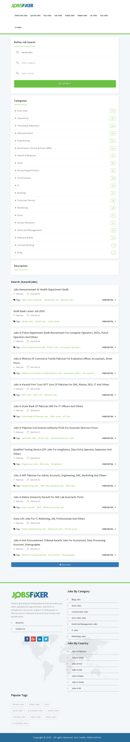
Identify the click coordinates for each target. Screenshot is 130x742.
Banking (21, 192)
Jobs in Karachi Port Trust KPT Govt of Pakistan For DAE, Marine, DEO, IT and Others (61, 384)
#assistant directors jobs (62, 438)
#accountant (54, 555)
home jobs (18, 710)
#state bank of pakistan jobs (35, 416)
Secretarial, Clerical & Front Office (34, 148)
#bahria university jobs (53, 507)
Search (65, 83)
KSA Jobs (47, 15)
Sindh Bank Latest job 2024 (28, 311)
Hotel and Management (29, 230)
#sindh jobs (40, 321)
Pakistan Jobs (21, 15)
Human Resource (26, 222)
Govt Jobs (22, 110)
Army (20, 215)
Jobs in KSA (77, 663)
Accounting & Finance (28, 170)
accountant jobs (35, 710)
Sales (20, 162)
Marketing (22, 207)
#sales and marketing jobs (34, 529)
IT (18, 185)
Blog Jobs (76, 599)
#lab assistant (28, 507)
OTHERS (18, 27)
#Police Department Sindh (33, 347)
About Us (20, 622)
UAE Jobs (58, 15)
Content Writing (25, 245)
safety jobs (53, 710)
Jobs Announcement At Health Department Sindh (40, 289)
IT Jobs (75, 630)
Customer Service (26, 200)
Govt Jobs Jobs (79, 618)
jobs (46, 704)
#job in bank (53, 321)
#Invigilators (56, 464)
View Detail (109, 299)
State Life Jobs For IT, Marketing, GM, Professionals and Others (49, 518)
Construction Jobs (80, 611)
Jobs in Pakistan (79, 651)
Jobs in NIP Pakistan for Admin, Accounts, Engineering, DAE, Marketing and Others (59, 475)
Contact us (20, 628)
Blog (19, 252)
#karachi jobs (67, 299)
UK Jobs (93, 15)
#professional (71, 529)
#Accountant (88, 373)
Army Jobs (76, 605)
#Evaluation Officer (72, 373)
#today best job (51, 299)
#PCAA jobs (43, 438)
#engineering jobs (30, 485)
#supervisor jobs (30, 464)
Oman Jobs (82, 15)
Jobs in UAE (77, 670)
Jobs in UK (76, 688)
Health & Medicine (26, 155)
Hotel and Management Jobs (85, 624)
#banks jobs (27, 321)
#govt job (38, 395)
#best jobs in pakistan (32, 299)
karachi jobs (18, 704)
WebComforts (94, 737)
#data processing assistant (34, 555)
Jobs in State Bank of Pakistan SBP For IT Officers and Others (48, 406)
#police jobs (53, 347)
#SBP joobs (55, 416)
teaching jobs (19, 717)
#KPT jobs (26, 395)
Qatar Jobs (35, 15)
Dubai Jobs (70, 15)
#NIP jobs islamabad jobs (52, 485)
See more (65, 564)
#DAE (39, 507)
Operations (23, 118)
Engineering (23, 140)
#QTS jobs (44, 464)
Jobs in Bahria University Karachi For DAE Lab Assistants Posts (48, 497)
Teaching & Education (28, 125)
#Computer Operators (70, 347)
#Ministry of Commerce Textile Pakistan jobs (42, 373)
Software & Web (25, 237)
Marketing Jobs (79, 636)
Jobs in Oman (78, 682)
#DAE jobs (70, 485)
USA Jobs (104, 15)
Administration (25, 133)
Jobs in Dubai (78, 676)
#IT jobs (66, 416)
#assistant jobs (29, 438)
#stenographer (68, 555)
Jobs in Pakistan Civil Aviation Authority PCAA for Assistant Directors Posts (55, 427)
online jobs (34, 704)
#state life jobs (55, 529)
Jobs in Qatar (78, 657)
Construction (24, 177)
